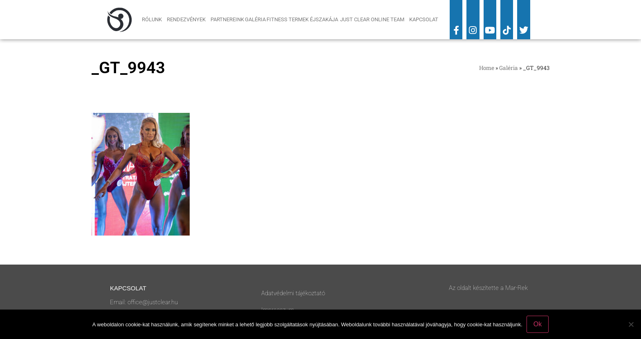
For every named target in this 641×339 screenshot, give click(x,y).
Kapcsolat (423, 19)
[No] (631, 324)
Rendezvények (188, 20)
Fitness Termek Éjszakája (303, 19)
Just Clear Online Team (374, 20)
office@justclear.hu (153, 302)
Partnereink (227, 19)
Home (486, 68)
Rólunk (154, 20)
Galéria (255, 19)
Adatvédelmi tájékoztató (293, 293)
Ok (537, 324)
